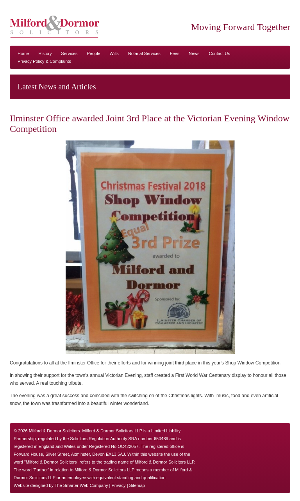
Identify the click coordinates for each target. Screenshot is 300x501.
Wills (114, 53)
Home (23, 53)
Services (69, 53)
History (45, 53)
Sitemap (137, 485)
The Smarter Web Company (81, 485)
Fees (174, 53)
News (194, 53)
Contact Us (219, 53)
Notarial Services (144, 53)
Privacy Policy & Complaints (44, 61)
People (93, 53)
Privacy (119, 485)
